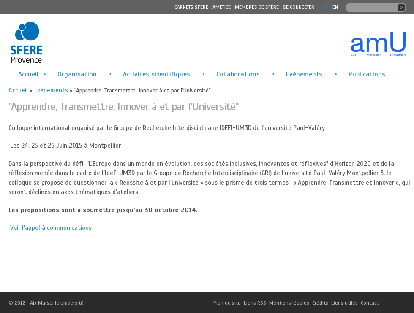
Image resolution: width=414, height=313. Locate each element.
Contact (370, 303)
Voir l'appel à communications (51, 228)
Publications (367, 74)
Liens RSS (255, 303)
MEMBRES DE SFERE (257, 7)
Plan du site (227, 303)
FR (325, 7)
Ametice (221, 7)
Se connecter (298, 7)
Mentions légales (289, 303)
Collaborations (238, 74)
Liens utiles (344, 303)
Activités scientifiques (156, 74)
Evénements (304, 74)
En (335, 7)
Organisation (77, 74)
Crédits (320, 303)
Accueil (28, 74)
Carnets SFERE (191, 7)
